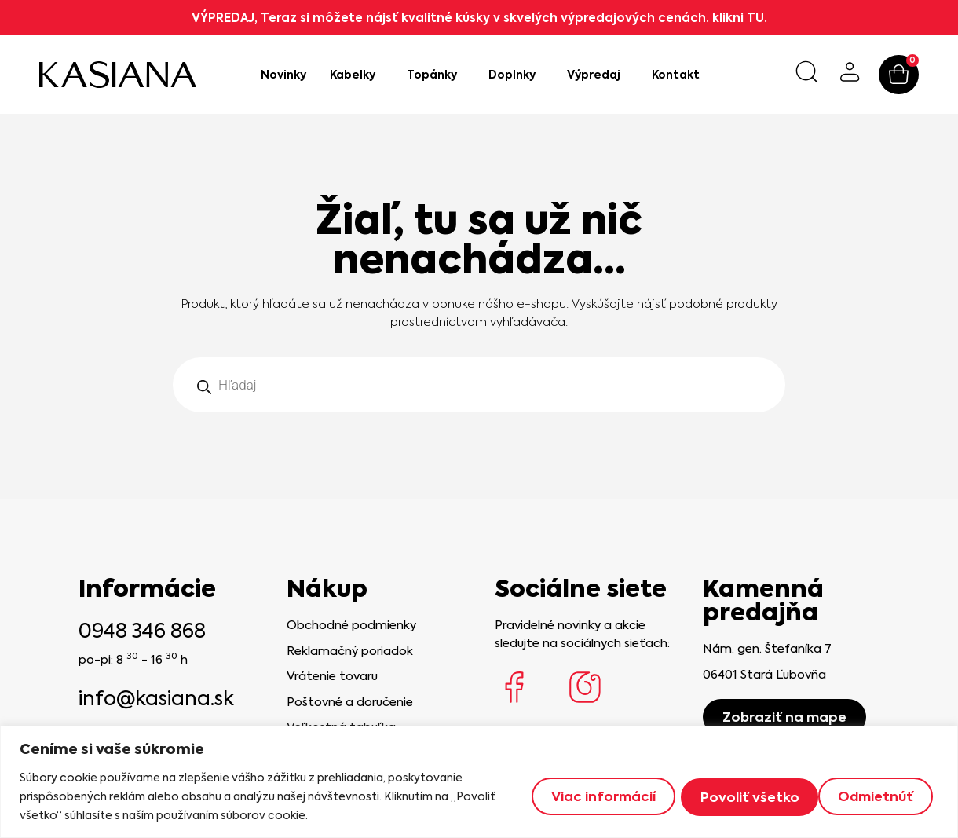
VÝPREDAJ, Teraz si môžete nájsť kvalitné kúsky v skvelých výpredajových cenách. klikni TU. (479, 17)
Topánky (436, 74)
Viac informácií (592, 796)
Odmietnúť (731, 796)
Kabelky (356, 74)
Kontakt (676, 74)
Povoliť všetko (867, 796)
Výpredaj (597, 74)
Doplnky (515, 74)
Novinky (283, 74)
